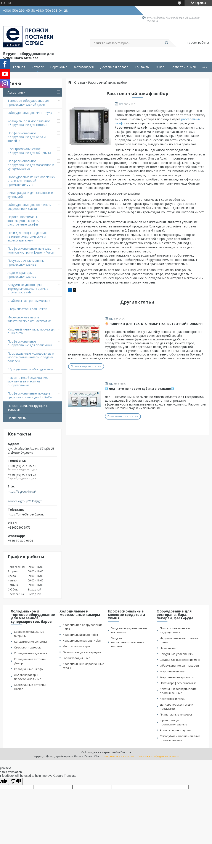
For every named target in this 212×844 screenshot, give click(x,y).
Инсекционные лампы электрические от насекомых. (29, 319)
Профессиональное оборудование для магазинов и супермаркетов (31, 165)
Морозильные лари (76, 646)
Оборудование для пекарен (179, 665)
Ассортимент (17, 92)
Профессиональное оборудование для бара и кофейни (27, 137)
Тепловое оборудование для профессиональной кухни (29, 102)
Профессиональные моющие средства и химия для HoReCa (30, 395)
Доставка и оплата (114, 67)
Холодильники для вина (30, 653)
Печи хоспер (168, 648)
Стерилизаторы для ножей (27, 309)
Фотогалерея (84, 67)
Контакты (142, 67)
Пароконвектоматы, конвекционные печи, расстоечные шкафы (23, 220)
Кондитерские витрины (30, 642)
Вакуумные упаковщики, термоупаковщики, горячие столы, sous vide (28, 288)
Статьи (79, 83)
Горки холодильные (76, 658)
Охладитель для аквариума (82, 652)
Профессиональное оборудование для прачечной (30, 343)
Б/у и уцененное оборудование (30, 369)
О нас (160, 67)
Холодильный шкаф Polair (80, 635)
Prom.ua (125, 752)
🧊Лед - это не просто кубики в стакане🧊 (140, 389)
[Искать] (166, 43)
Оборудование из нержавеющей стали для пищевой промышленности (32, 180)
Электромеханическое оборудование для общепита (29, 151)
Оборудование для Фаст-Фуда (30, 113)
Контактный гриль (172, 699)
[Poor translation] (16, 781)
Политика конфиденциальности (158, 756)
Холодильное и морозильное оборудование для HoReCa (29, 123)
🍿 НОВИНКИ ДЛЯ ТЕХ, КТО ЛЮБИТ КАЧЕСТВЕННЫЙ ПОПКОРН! (154, 324)
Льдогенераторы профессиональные (22, 275)
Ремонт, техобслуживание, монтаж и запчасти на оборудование (28, 381)
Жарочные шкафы (172, 671)
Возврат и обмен (183, 67)
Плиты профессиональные (178, 683)
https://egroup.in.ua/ (22, 491)
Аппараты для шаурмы (175, 730)
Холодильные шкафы (28, 669)
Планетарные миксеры (176, 714)
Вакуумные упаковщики (176, 654)
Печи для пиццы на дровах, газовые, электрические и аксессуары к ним (27, 236)
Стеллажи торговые (28, 647)
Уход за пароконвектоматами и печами (127, 642)
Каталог (38, 67)
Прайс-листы (17, 418)
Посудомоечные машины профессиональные (26, 262)
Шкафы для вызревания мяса (180, 660)
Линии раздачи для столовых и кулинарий (30, 195)
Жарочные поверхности (177, 677)
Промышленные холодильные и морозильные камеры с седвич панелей (31, 357)
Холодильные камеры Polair (82, 640)
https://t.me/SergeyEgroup (26, 514)
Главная (19, 67)
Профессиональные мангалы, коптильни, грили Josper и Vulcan (31, 250)
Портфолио (58, 67)
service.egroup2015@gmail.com (27, 501)
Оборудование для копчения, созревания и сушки (29, 207)
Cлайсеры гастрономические (29, 301)
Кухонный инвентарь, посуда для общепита (32, 331)
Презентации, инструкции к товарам (28, 408)
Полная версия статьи (86, 366)
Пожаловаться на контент (118, 756)
